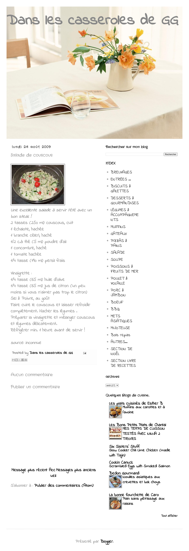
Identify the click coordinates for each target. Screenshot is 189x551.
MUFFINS (118, 227)
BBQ (115, 309)
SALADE (118, 253)
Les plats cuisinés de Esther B (136, 404)
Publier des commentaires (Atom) (64, 486)
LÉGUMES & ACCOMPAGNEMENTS (125, 215)
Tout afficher (169, 516)
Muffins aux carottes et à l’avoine (144, 409)
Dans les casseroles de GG (92, 21)
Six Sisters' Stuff (124, 447)
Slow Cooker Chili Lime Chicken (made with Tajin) (139, 453)
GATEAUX (119, 234)
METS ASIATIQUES (121, 318)
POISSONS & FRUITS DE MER (124, 269)
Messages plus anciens (76, 470)
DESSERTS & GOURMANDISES (125, 200)
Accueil (52, 473)
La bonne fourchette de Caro (134, 495)
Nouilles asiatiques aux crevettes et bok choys (141, 479)
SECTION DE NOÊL (121, 351)
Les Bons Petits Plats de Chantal (137, 425)
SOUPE (117, 260)
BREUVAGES (121, 172)
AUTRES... (119, 342)
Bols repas (120, 335)
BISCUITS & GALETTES (121, 188)
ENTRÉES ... (121, 179)
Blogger (106, 542)
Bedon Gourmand (124, 473)
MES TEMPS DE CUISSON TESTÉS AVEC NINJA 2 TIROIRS (144, 434)
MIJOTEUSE (120, 328)
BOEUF (117, 302)
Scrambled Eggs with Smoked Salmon (139, 466)
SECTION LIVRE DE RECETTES (123, 363)
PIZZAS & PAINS (119, 243)
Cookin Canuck (121, 463)
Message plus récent (29, 470)
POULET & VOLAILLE (119, 281)
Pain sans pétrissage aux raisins (143, 501)
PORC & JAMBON (118, 292)
